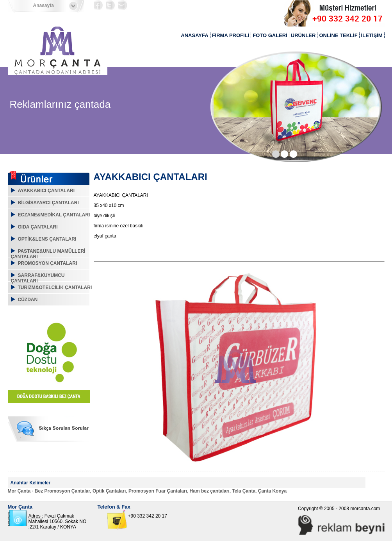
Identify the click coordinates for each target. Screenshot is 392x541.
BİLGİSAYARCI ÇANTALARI (48, 202)
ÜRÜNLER (303, 35)
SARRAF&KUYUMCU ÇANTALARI (38, 278)
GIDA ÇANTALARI (38, 227)
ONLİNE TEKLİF (338, 35)
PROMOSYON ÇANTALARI (47, 263)
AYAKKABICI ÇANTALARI (46, 190)
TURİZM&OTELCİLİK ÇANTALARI (55, 287)
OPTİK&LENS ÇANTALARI (47, 239)
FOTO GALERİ (270, 35)
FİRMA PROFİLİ (230, 35)
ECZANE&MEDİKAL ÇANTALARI (54, 215)
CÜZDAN (28, 299)
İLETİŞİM (372, 35)
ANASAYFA (194, 35)
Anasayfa (43, 5)
